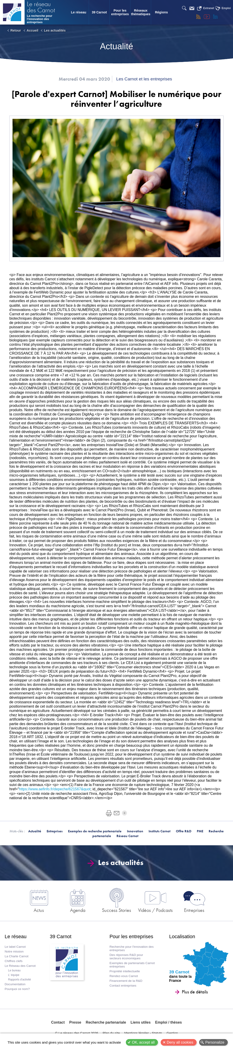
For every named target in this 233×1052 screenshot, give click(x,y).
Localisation (182, 936)
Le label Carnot (15, 946)
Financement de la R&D (125, 980)
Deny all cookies (180, 1042)
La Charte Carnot (16, 956)
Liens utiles (141, 1022)
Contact (58, 1022)
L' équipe (13, 975)
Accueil (32, 30)
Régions (161, 12)
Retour (15, 30)
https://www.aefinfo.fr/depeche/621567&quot (55, 789)
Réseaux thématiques (140, 12)
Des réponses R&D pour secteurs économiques (126, 956)
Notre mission (14, 951)
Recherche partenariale (106, 1022)
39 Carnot (99, 12)
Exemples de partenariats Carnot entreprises (132, 964)
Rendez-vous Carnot (123, 976)
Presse (75, 1022)
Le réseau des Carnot (41, 7)
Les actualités (55, 30)
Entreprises (194, 910)
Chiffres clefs (13, 961)
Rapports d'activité (19, 979)
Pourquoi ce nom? (17, 989)
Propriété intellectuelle (124, 971)
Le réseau (78, 12)
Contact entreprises (122, 985)
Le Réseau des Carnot (20, 965)
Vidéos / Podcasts (155, 910)
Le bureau (14, 970)
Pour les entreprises (120, 12)
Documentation (15, 984)
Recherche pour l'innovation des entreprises (131, 948)
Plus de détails (195, 992)
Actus (39, 910)
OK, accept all (143, 1042)
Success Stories (116, 910)
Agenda (77, 910)
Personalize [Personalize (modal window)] (214, 1042)
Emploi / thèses (168, 1022)
